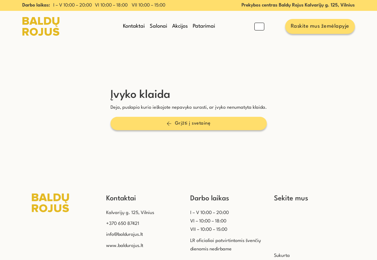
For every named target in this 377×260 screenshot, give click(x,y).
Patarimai (204, 26)
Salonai (158, 26)
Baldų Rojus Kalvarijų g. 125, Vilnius (317, 5)
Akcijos (180, 26)
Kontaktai (134, 26)
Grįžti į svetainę (188, 123)
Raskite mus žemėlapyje (320, 26)
